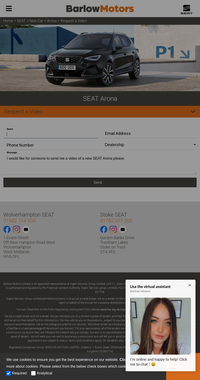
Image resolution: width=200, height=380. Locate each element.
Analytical (44, 373)
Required (19, 373)
